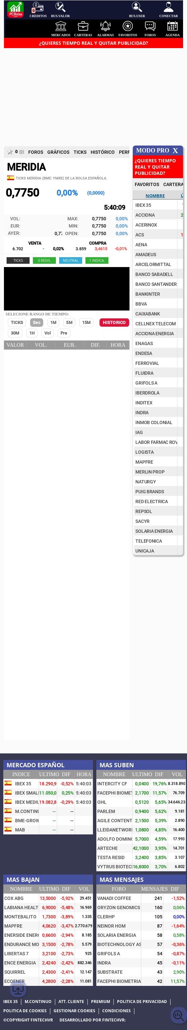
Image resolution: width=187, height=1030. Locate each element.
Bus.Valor (60, 10)
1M (53, 322)
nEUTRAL (71, 260)
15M (86, 322)
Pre (63, 333)
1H (32, 333)
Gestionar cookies (74, 1011)
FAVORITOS (147, 184)
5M (69, 322)
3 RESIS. (44, 260)
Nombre (155, 196)
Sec (36, 322)
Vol (47, 333)
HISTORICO (114, 322)
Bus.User (137, 10)
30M (15, 333)
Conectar (168, 10)
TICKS (17, 322)
